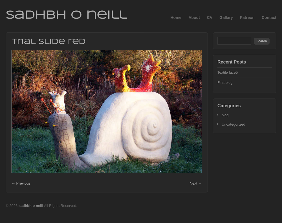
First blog (224, 82)
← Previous (21, 183)
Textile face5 (227, 72)
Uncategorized (233, 124)
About (194, 17)
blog (225, 115)
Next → (196, 183)
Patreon (247, 17)
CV (209, 17)
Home (175, 17)
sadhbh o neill (66, 15)
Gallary (226, 17)
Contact (269, 17)
